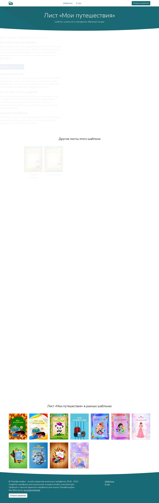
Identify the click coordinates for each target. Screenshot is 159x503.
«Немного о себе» (79, 174)
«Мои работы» (18, 317)
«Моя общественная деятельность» (79, 356)
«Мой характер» (120, 174)
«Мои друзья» (79, 210)
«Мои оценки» (79, 281)
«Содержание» (38, 174)
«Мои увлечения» (141, 210)
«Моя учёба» (100, 245)
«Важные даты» (100, 210)
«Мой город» (141, 174)
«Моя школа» (120, 245)
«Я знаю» (38, 317)
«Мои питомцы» (18, 245)
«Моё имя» (100, 174)
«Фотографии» (59, 317)
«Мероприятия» (141, 317)
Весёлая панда (40, 37)
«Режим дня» (59, 245)
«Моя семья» (38, 210)
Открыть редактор (141, 3)
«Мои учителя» (141, 245)
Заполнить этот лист (23, 66)
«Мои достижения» (18, 353)
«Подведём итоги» (18, 391)
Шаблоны (68, 3)
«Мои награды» (59, 353)
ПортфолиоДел (15, 37)
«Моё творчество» (141, 281)
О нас (78, 3)
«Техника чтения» (100, 281)
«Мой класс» (38, 281)
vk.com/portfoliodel (31, 490)
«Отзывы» (141, 353)
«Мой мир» (59, 174)
